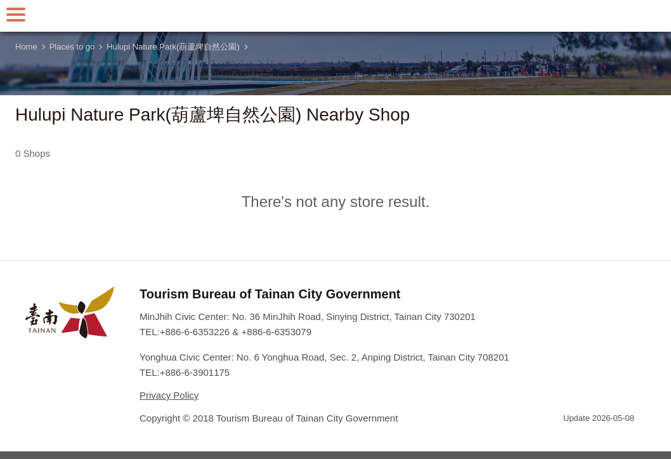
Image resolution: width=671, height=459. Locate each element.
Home (26, 46)
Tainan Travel (335, 16)
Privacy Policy (169, 395)
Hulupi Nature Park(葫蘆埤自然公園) (173, 46)
